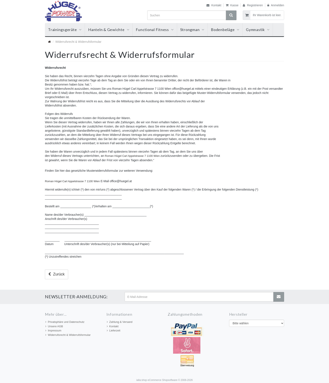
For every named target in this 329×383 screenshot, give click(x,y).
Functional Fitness (155, 29)
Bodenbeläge (225, 29)
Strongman (192, 29)
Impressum (53, 330)
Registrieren (253, 5)
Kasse (232, 5)
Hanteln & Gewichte (108, 29)
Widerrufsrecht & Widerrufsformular (68, 334)
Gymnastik (258, 29)
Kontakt (213, 5)
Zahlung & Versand (120, 321)
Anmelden (275, 5)
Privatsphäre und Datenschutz (64, 321)
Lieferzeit (113, 330)
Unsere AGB (54, 326)
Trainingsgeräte (65, 29)
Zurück (56, 274)
